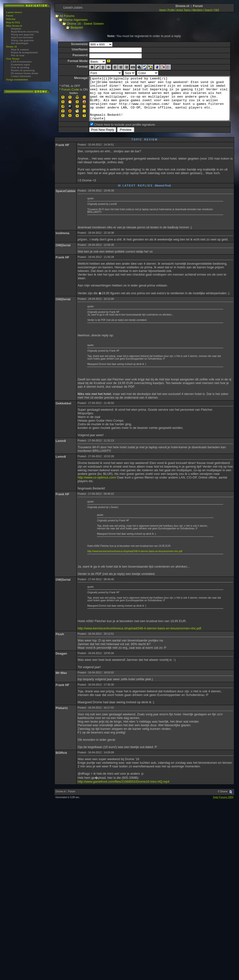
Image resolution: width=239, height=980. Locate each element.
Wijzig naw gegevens (22, 34)
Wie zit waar (17, 55)
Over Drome (12, 58)
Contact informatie (21, 76)
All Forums (62, 16)
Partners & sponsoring (23, 70)
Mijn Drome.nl (14, 25)
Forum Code (62, 89)
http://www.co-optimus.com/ (97, 486)
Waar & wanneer (20, 49)
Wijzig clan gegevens (22, 40)
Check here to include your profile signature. (116, 133)
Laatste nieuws (14, 12)
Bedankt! (72, 27)
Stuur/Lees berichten (22, 37)
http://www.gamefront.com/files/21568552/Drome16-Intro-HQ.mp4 (123, 790)
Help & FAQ (13, 22)
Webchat (10, 18)
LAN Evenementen (21, 61)
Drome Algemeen (71, 20)
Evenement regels (20, 64)
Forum (9, 15)
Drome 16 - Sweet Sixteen (80, 23)
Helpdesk (16, 28)
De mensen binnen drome (24, 73)
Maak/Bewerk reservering (25, 31)
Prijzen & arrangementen (24, 52)
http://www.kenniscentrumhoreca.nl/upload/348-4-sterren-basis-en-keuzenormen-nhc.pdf (134, 560)
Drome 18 (11, 46)
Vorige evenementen (17, 79)
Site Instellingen (19, 43)
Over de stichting (20, 67)
